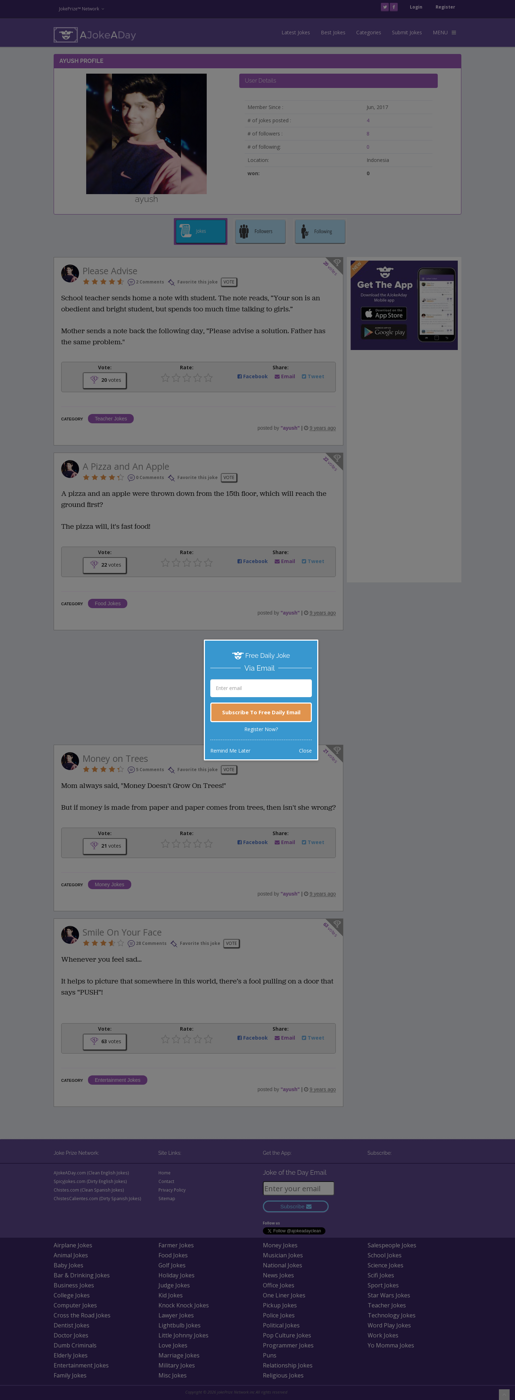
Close (305, 750)
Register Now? (261, 729)
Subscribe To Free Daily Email (261, 712)
